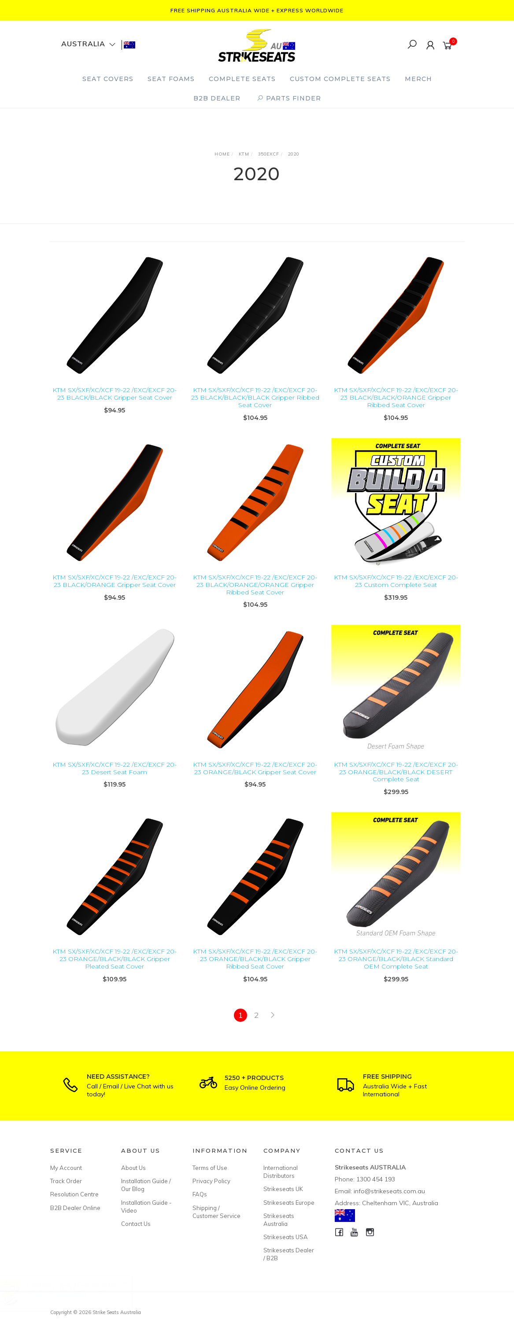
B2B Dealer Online (75, 1207)
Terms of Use (209, 1167)
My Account (66, 1167)
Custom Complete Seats (340, 79)
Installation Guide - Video (146, 1206)
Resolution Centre (74, 1194)
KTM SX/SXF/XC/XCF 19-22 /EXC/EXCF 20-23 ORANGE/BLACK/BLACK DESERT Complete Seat (396, 783)
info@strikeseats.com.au (389, 1191)
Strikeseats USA (285, 1236)
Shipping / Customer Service (216, 1211)
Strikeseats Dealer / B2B (288, 1254)
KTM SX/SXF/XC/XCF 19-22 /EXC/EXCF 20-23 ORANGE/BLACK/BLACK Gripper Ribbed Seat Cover (255, 970)
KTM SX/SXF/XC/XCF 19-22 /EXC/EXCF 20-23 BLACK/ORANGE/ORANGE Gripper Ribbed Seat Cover (255, 596)
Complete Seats (242, 79)
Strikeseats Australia (278, 1219)
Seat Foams (171, 79)
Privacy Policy (211, 1180)
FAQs (199, 1194)
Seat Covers (107, 79)
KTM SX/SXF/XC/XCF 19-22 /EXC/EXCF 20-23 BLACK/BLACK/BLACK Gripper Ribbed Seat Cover (255, 397)
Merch (418, 79)
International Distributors (280, 1171)
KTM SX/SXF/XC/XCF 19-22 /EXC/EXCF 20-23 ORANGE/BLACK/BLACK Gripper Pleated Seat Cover (114, 970)
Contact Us (136, 1223)
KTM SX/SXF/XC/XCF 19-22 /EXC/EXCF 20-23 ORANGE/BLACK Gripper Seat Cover (255, 779)
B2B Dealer (216, 98)
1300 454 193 (375, 1179)
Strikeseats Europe (288, 1202)
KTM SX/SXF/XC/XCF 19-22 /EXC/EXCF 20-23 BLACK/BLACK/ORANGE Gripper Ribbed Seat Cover (396, 397)
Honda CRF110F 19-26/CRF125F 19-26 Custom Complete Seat (83, 1292)
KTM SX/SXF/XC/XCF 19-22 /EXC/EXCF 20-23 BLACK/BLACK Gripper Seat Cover (114, 393)
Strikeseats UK (283, 1188)
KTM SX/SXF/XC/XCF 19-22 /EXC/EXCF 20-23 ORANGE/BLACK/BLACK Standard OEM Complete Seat (396, 970)
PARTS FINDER (289, 98)
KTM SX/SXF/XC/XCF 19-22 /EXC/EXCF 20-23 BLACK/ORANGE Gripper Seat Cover (114, 592)
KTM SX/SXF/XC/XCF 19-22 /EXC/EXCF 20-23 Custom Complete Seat (396, 592)
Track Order (66, 1180)
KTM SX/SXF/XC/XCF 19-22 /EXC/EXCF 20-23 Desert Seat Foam (114, 779)
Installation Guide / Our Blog (146, 1184)
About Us (133, 1167)
